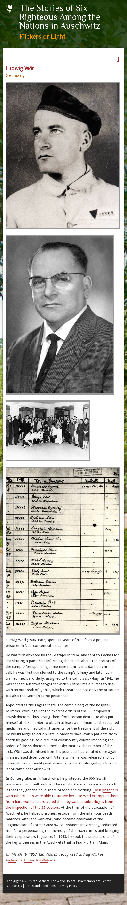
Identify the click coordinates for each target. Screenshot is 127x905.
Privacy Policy (68, 886)
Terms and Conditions (40, 886)
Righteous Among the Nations (30, 860)
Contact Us (14, 886)
